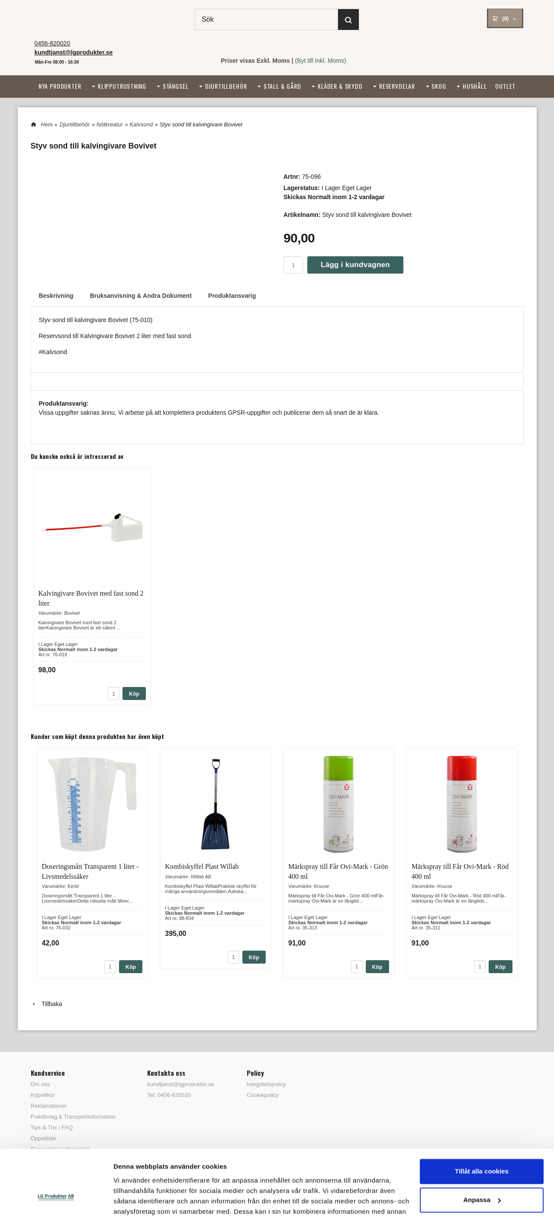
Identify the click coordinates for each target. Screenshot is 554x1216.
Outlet (505, 85)
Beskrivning (56, 295)
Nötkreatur (110, 124)
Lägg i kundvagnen (355, 265)
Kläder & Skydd (340, 85)
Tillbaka (46, 1003)
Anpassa (482, 1142)
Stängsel (176, 85)
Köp (134, 694)
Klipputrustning (122, 85)
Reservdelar (397, 85)
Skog (439, 85)
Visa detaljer (132, 1199)
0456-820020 (52, 43)
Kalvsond (140, 124)
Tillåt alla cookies (482, 1114)
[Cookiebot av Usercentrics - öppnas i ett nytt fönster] (56, 1199)
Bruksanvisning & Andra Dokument (141, 295)
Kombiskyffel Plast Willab (201, 866)
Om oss (40, 1084)
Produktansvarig (232, 295)
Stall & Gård (282, 85)
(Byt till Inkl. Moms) (320, 60)
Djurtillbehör (226, 85)
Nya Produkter (60, 85)
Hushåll (475, 85)
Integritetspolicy (266, 1084)
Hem (46, 124)
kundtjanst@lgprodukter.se (180, 1084)
